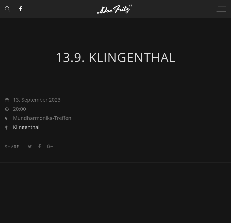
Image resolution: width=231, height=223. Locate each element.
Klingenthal (26, 127)
